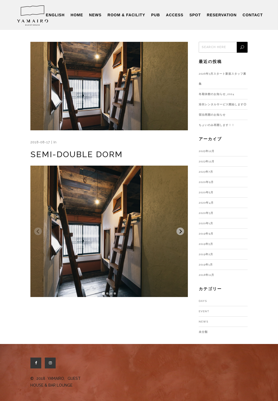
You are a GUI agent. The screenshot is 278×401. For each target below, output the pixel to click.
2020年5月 (206, 192)
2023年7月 (206, 171)
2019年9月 (206, 233)
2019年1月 (206, 264)
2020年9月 (206, 182)
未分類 (203, 331)
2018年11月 (206, 274)
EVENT (204, 311)
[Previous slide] (38, 231)
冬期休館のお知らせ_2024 (216, 94)
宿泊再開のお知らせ (212, 114)
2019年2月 (206, 254)
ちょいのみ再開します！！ (217, 125)
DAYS (203, 300)
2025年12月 (206, 151)
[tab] (103, 293)
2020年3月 (206, 212)
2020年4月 (206, 202)
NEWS (203, 321)
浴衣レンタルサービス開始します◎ (223, 104)
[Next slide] (180, 231)
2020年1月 (206, 223)
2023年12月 (206, 161)
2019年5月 (206, 243)
